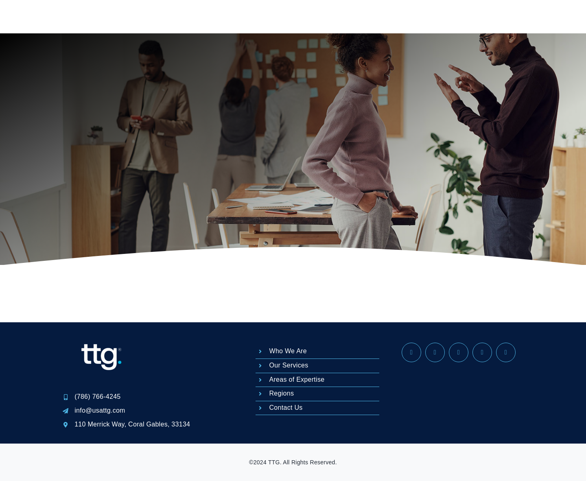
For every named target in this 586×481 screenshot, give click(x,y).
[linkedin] (458, 352)
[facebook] (411, 352)
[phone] (506, 352)
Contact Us (286, 407)
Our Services (288, 365)
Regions (281, 393)
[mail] (482, 352)
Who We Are (288, 351)
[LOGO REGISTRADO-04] (101, 326)
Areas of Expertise (297, 379)
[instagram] (435, 352)
